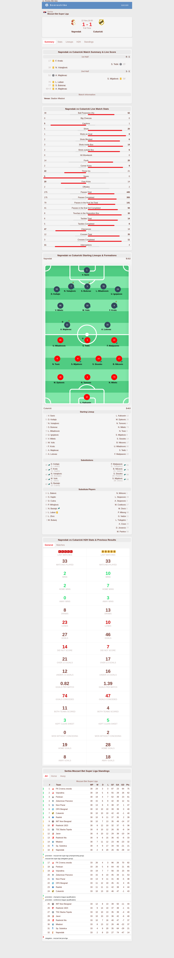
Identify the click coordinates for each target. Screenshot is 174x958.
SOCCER (124, 5)
